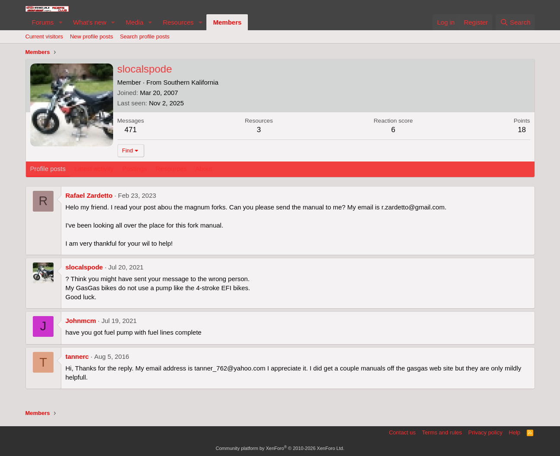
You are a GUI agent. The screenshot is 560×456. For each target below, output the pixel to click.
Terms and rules (442, 432)
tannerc (77, 356)
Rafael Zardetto (89, 195)
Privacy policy (485, 432)
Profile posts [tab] (48, 168)
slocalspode (84, 267)
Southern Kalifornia (190, 82)
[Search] (515, 22)
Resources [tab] (171, 168)
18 (522, 130)
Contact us (402, 432)
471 (130, 130)
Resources (178, 22)
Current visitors (44, 36)
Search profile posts (145, 36)
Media (134, 22)
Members (227, 22)
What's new (89, 22)
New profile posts (91, 36)
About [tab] (203, 168)
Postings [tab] (134, 168)
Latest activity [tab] (94, 168)
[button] (60, 22)
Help (514, 432)
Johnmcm (81, 320)
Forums (43, 22)
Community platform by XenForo (280, 448)
